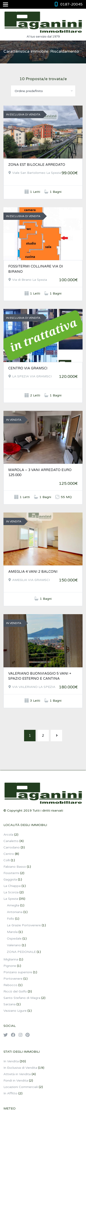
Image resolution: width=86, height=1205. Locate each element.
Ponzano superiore (17, 972)
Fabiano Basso (14, 867)
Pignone (9, 966)
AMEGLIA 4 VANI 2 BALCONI (33, 572)
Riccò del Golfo (15, 991)
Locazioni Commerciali (20, 1087)
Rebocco (10, 985)
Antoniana (14, 912)
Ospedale (14, 939)
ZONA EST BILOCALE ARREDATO (36, 165)
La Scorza (11, 892)
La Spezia (10, 899)
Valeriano (14, 945)
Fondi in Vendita (15, 1080)
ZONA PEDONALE (21, 952)
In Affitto (10, 1093)
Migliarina (10, 959)
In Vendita (11, 1061)
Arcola (8, 835)
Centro (8, 854)
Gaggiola (10, 879)
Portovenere (12, 979)
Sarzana (9, 1004)
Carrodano (11, 847)
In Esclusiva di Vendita (20, 1068)
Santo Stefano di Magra (21, 998)
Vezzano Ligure (15, 1011)
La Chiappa (12, 886)
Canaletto (11, 841)
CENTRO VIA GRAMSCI (27, 368)
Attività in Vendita (17, 1074)
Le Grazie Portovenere (24, 925)
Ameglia (13, 905)
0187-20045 (71, 4)
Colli (6, 860)
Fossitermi (11, 873)
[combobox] (43, 90)
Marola (12, 932)
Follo (10, 919)
